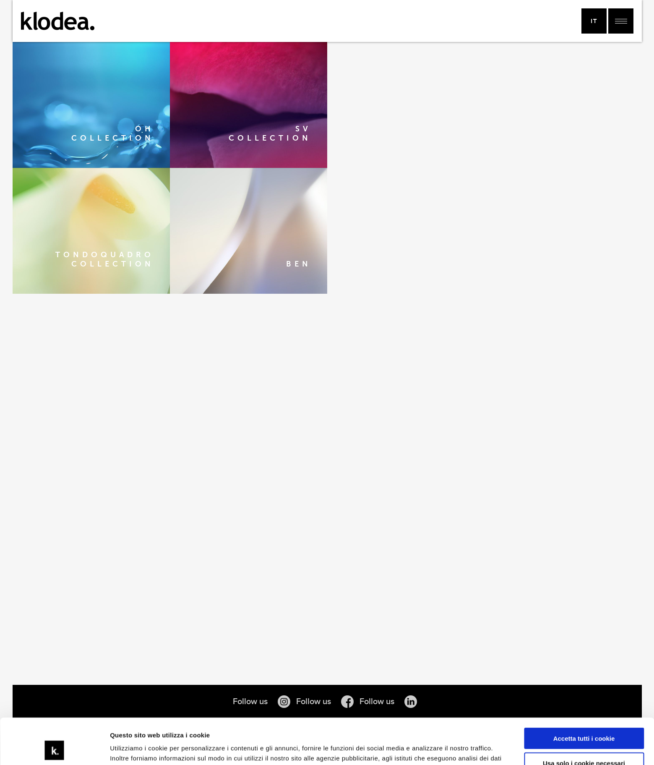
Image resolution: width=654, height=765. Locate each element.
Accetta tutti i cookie (584, 695)
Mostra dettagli (132, 748)
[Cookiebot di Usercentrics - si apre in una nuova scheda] (54, 748)
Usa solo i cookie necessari (584, 719)
